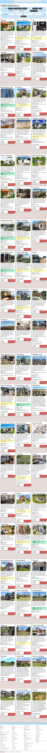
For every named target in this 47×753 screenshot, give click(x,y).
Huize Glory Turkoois (5, 590)
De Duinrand (3, 20)
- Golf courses (14, 748)
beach (25, 35)
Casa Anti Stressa (20, 354)
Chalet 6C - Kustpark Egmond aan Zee (39, 493)
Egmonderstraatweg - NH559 (7, 220)
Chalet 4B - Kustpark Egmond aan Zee (39, 87)
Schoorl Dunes (41, 704)
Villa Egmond (19, 87)
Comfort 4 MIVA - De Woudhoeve (7, 423)
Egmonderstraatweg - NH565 (7, 87)
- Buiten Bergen (2, 744)
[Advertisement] (23, 83)
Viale (33, 20)
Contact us (37, 742)
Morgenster (3, 690)
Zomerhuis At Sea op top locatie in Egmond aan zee (39, 220)
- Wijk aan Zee (26, 744)
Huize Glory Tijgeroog (21, 625)
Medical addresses (27, 733)
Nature (13, 740)
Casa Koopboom (4, 493)
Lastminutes (14, 727)
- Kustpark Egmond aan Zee (4, 748)
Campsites (24, 8)
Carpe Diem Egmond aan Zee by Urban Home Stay (7, 118)
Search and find (34, 10)
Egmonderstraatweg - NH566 (38, 524)
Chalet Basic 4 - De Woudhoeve (38, 118)
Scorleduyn (34, 690)
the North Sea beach (37, 64)
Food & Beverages (27, 727)
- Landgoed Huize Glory (3, 738)
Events (25, 728)
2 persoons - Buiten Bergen (22, 690)
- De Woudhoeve (2, 745)
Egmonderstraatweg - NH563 (23, 524)
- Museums (13, 732)
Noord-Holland (19, 305)
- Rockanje (37, 737)
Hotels (40, 8)
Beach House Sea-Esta (37, 423)
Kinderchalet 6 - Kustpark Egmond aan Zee (23, 52)
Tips (0, 729)
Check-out (21, 10)
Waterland (19, 493)
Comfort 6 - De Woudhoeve (6, 155)
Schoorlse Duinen (20, 656)
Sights (13, 730)
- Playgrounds (14, 737)
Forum (25, 734)
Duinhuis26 (34, 454)
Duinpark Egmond (36, 385)
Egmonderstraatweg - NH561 (7, 252)
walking (40, 705)
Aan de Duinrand (4, 187)
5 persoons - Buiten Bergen (22, 590)
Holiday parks (35, 8)
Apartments (11, 8)
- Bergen (25, 740)
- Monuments (14, 733)
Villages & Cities (14, 739)
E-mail (3, 46)
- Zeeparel (1, 739)
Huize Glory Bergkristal (37, 590)
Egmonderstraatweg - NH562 (23, 385)
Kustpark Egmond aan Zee (37, 52)
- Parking (25, 732)
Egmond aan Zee (39, 401)
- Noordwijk (37, 730)
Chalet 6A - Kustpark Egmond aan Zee (39, 319)
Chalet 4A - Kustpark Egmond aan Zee (23, 155)
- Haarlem (25, 748)
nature (38, 67)
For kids (1, 730)
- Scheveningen (38, 733)
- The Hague (38, 734)
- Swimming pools (15, 743)
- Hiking (13, 745)
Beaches (13, 729)
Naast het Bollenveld (21, 560)
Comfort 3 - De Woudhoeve (6, 385)
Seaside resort (2, 728)
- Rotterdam (38, 735)
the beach (34, 401)
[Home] (13, 1)
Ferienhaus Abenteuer (5, 454)
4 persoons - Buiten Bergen (38, 656)
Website (3, 47)
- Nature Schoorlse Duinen (28, 738)
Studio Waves (35, 289)
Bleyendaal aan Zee (5, 289)
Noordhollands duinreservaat (4, 732)
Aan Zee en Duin (35, 187)
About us (37, 739)
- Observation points (15, 734)
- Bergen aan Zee (26, 739)
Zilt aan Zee (19, 319)
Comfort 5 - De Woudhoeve (22, 220)
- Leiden (37, 727)
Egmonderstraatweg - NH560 (7, 560)
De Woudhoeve (20, 454)
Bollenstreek (38, 728)
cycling (43, 705)
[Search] (41, 1)
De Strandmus (4, 52)
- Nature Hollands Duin (39, 729)
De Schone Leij (4, 625)
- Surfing (13, 749)
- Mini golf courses (15, 738)
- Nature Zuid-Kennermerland (28, 745)
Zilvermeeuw (35, 560)
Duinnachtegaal (4, 319)
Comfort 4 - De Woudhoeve (22, 20)
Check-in (10, 10)
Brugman (18, 187)
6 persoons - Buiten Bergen (38, 625)
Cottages (29, 8)
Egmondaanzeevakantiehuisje (23, 118)
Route (25, 730)
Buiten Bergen (4, 656)
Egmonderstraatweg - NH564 (23, 289)
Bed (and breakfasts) (18, 8)
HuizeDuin (34, 252)
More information (11, 47)
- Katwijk (37, 732)
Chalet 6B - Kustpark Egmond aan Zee (39, 155)
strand (13, 236)
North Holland (25, 668)
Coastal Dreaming (4, 524)
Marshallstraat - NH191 (37, 354)
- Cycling (13, 744)
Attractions (13, 735)
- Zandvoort (25, 749)
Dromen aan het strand (21, 423)
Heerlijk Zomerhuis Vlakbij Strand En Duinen (7, 354)
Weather (1, 733)
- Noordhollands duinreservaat (28, 743)
